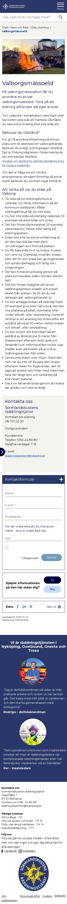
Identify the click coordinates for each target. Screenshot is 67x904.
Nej (52, 589)
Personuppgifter (30, 896)
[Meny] (60, 6)
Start (5, 27)
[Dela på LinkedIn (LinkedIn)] (24, 606)
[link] (33, 479)
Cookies (47, 896)
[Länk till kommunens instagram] (27, 851)
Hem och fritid (19, 27)
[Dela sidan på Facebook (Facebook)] (17, 606)
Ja (52, 580)
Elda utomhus (40, 27)
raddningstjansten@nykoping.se (25, 455)
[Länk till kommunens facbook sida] (10, 851)
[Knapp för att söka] (60, 17)
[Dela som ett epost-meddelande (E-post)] (31, 606)
